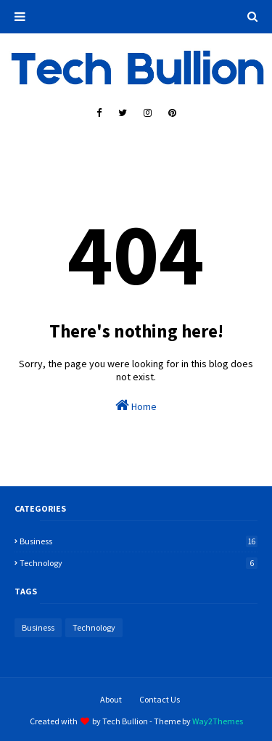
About (111, 699)
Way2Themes (217, 721)
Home (136, 405)
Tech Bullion (125, 721)
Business (138, 541)
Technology (138, 562)
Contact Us (159, 699)
